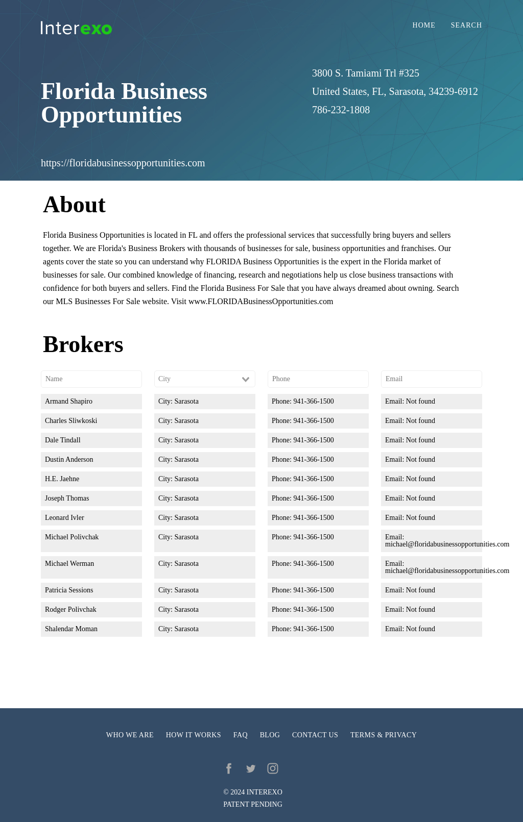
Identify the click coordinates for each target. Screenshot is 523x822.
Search (466, 25)
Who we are (130, 735)
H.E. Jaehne (62, 479)
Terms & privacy (383, 735)
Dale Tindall (63, 440)
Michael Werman (69, 563)
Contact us (315, 735)
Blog (270, 735)
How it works (193, 735)
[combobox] (204, 379)
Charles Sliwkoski (71, 421)
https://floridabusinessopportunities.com (123, 162)
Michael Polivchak (72, 537)
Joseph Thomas (67, 498)
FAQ (240, 735)
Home (424, 25)
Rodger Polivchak (71, 609)
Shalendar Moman (71, 629)
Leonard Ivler (64, 517)
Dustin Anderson (69, 459)
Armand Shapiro (68, 401)
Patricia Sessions (69, 590)
